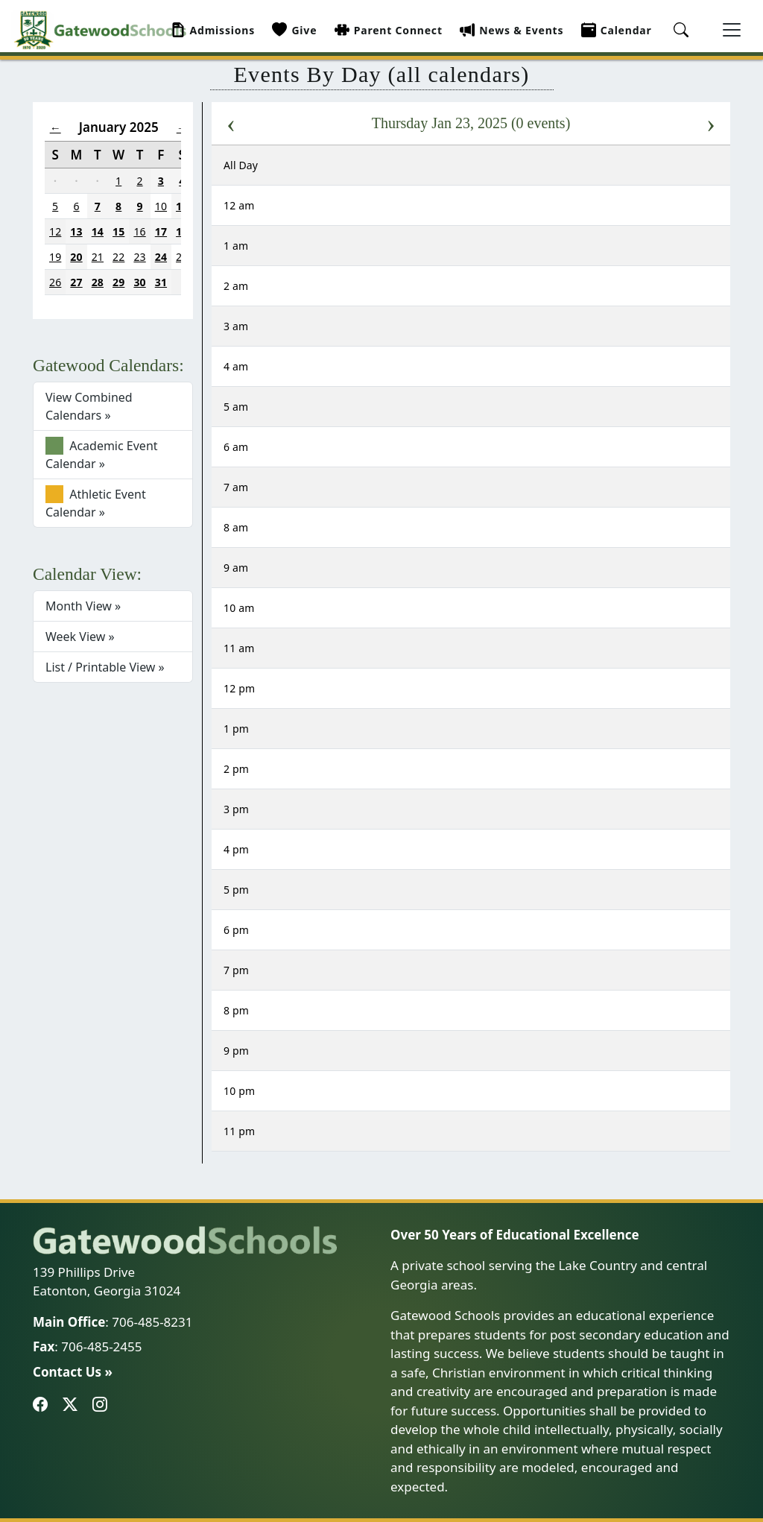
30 (139, 282)
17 (161, 231)
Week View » (80, 636)
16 (139, 231)
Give (294, 30)
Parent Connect (389, 30)
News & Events (511, 30)
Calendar (616, 30)
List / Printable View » (105, 667)
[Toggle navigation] (732, 30)
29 (118, 282)
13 (76, 231)
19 (55, 257)
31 (161, 282)
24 (161, 257)
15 (118, 231)
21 (98, 257)
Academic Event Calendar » (101, 454)
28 (98, 282)
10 (161, 206)
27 (76, 282)
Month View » (83, 606)
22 (118, 257)
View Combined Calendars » (89, 406)
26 (55, 282)
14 (98, 231)
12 (55, 231)
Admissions (213, 30)
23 (139, 257)
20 (76, 257)
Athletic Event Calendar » (95, 502)
